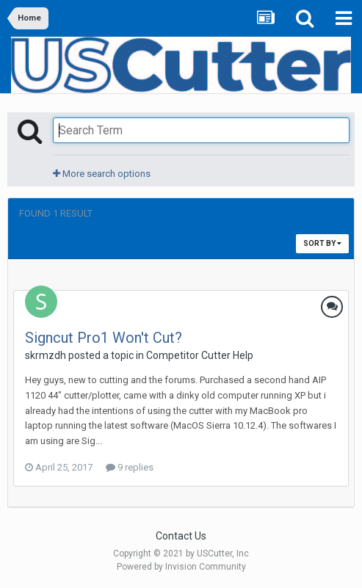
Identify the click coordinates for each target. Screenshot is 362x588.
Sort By (322, 243)
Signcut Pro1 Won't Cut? (103, 337)
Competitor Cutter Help (199, 355)
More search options (102, 173)
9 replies (129, 467)
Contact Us (181, 536)
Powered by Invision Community (181, 567)
